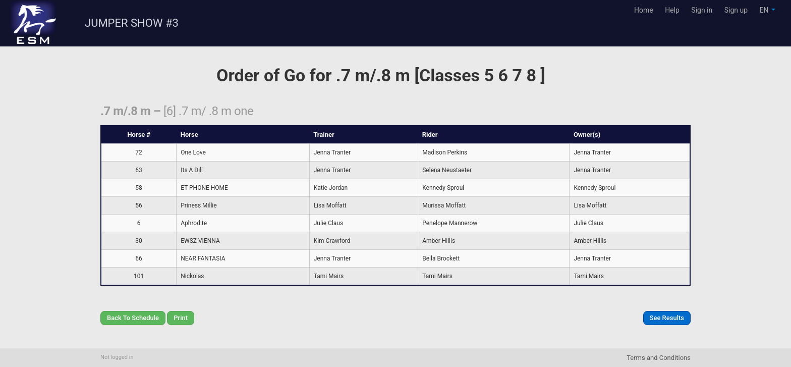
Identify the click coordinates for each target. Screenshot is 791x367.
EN (767, 10)
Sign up (736, 10)
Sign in (701, 10)
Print (181, 318)
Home (643, 10)
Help (672, 10)
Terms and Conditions (659, 357)
